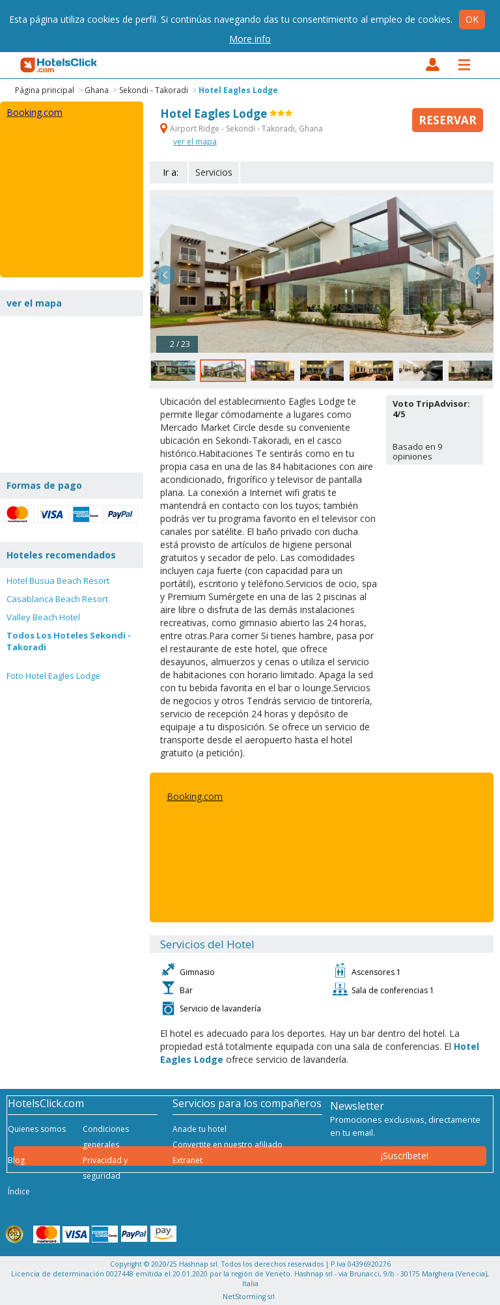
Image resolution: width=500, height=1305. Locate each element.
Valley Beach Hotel (43, 617)
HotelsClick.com (59, 65)
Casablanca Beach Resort (57, 599)
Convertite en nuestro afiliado (228, 1144)
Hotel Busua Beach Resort (58, 580)
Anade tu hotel (200, 1128)
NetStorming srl (249, 1296)
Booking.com (195, 796)
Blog (16, 1160)
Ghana (97, 90)
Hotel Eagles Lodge (238, 90)
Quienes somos (37, 1128)
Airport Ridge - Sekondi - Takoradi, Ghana (241, 128)
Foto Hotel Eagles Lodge (53, 675)
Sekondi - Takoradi (153, 90)
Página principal (44, 90)
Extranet (187, 1160)
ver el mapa (195, 141)
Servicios (213, 172)
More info (250, 39)
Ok (472, 19)
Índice (19, 1191)
